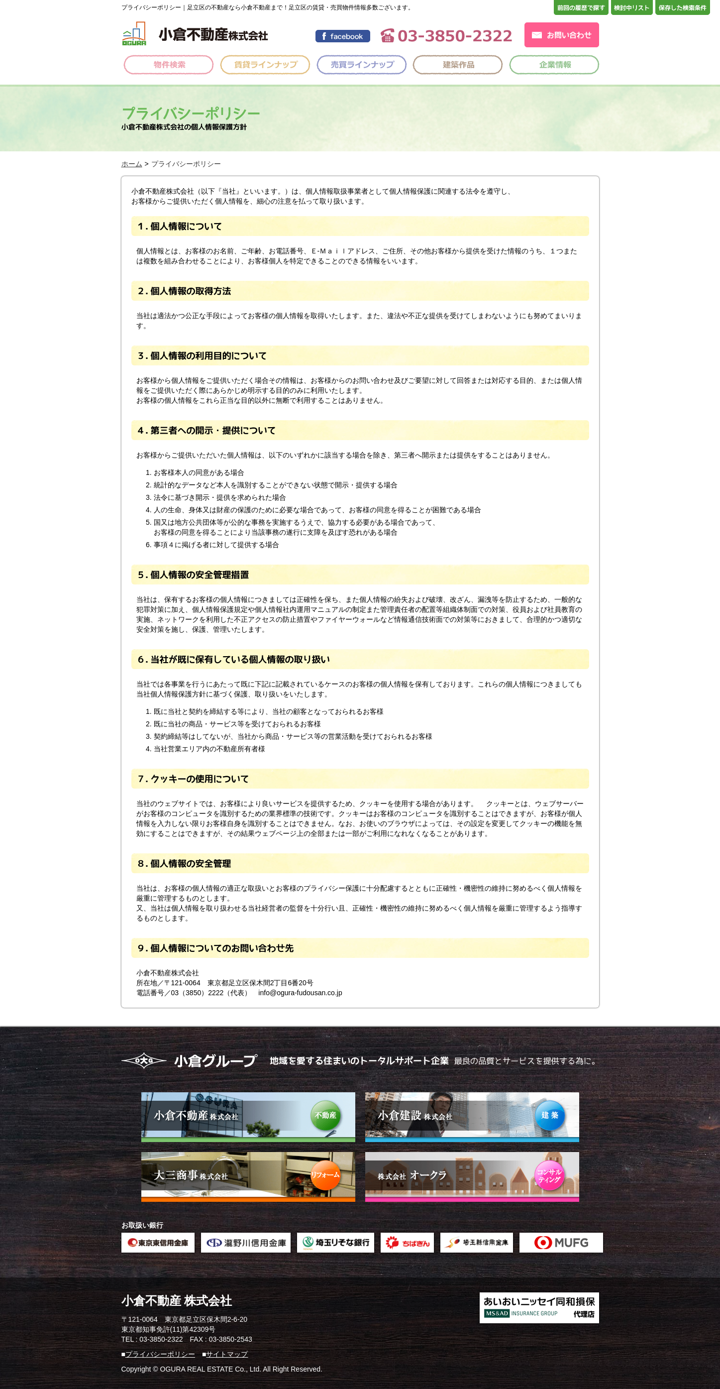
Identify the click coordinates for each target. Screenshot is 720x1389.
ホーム (131, 164)
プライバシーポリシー (160, 1354)
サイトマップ (227, 1354)
